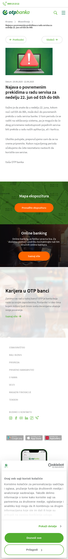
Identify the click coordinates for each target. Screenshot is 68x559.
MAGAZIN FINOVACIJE (20, 392)
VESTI (12, 384)
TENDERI (13, 399)
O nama (9, 21)
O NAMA (13, 377)
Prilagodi (34, 549)
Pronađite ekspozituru (34, 207)
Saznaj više (34, 256)
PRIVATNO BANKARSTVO (21, 369)
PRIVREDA (14, 362)
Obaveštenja (24, 21)
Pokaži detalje (48, 526)
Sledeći (52, 39)
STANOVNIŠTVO (17, 347)
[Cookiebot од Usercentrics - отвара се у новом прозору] (48, 465)
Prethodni (16, 39)
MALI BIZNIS (15, 355)
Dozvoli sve (34, 537)
